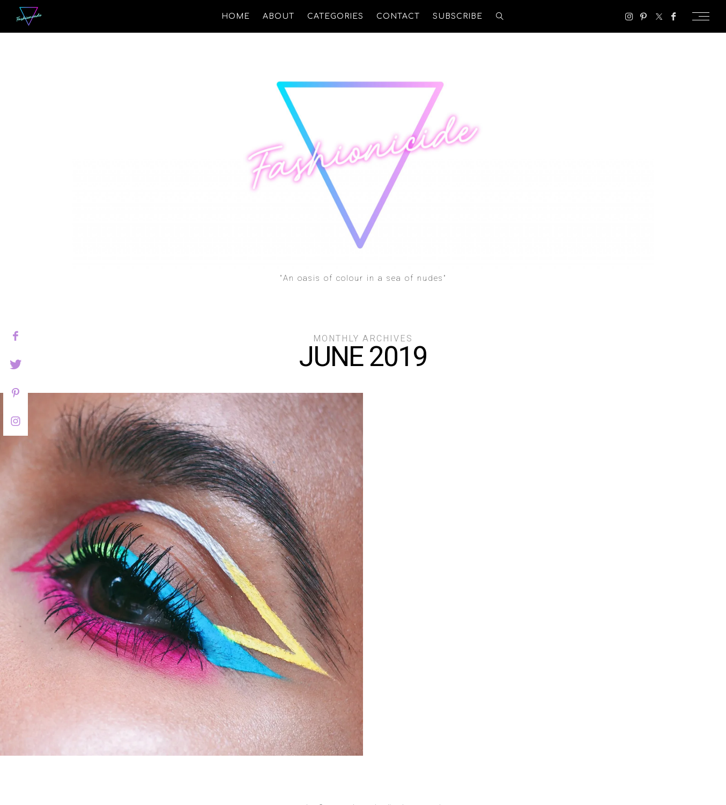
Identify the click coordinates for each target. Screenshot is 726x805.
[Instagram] (629, 17)
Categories (335, 16)
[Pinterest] (643, 17)
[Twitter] (659, 17)
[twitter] (15, 364)
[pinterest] (15, 393)
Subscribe (458, 16)
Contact (398, 16)
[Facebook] (673, 17)
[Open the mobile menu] (704, 16)
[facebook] (15, 336)
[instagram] (15, 421)
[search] (500, 16)
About (278, 16)
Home (235, 16)
